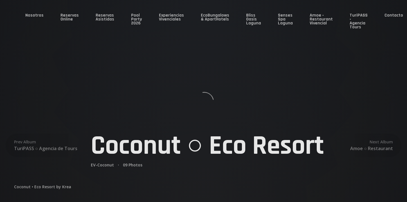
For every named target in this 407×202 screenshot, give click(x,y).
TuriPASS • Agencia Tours (359, 21)
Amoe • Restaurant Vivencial (321, 19)
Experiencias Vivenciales (171, 17)
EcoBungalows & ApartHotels (215, 17)
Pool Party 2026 (136, 19)
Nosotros (34, 15)
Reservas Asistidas (105, 17)
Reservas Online (69, 17)
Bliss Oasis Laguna (253, 19)
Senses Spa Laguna (285, 19)
